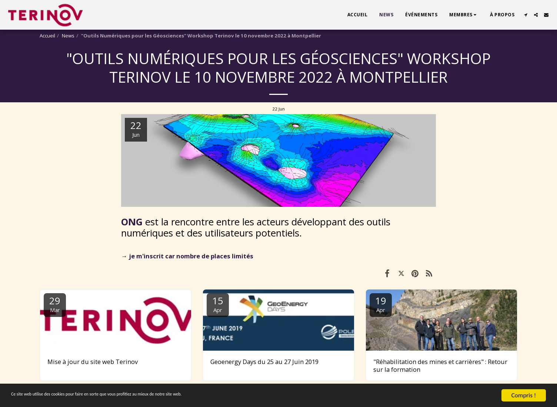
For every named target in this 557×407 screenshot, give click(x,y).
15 (218, 304)
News (68, 35)
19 (381, 304)
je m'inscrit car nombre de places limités (191, 256)
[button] (464, 14)
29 (55, 304)
